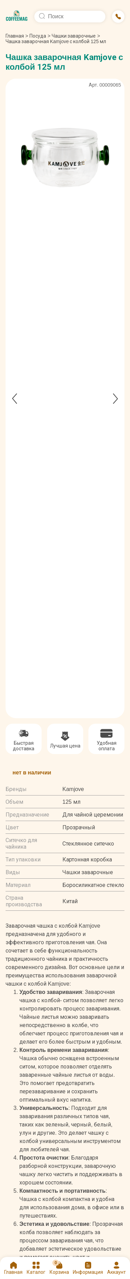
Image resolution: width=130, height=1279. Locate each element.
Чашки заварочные (74, 36)
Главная (17, 36)
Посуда (37, 36)
